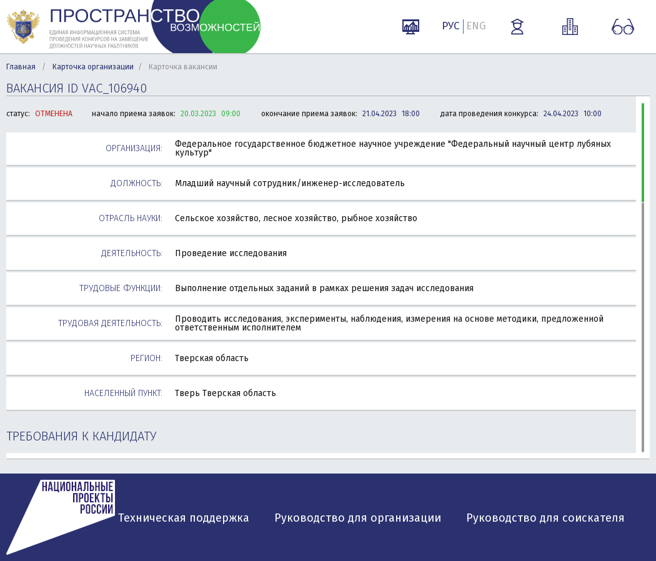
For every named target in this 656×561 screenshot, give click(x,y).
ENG (476, 25)
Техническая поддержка (183, 518)
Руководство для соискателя (545, 518)
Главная (21, 66)
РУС (451, 25)
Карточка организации (93, 66)
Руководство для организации (357, 518)
